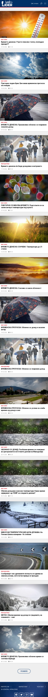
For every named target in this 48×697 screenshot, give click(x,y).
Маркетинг (23, 687)
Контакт (40, 687)
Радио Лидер (7, 3)
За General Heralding (9, 689)
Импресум (5, 687)
